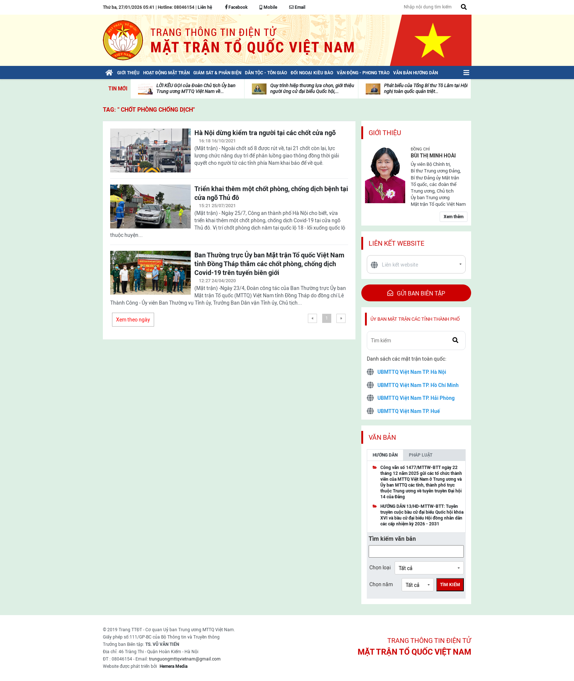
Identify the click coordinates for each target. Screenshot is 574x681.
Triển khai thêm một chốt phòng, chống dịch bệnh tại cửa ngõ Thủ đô (271, 193)
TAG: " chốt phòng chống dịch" (149, 109)
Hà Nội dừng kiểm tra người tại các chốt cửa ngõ (265, 133)
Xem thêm (453, 216)
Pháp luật (420, 455)
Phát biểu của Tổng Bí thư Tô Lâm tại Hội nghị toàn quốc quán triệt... (425, 88)
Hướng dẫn (385, 455)
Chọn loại (380, 567)
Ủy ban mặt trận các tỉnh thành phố (415, 319)
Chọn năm (381, 584)
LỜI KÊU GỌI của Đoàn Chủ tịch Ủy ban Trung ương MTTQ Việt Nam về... (195, 88)
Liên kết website (396, 243)
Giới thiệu (385, 133)
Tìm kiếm (450, 584)
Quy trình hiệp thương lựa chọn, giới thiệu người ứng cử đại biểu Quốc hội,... (312, 88)
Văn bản (382, 437)
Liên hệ (205, 7)
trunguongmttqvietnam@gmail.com (185, 659)
